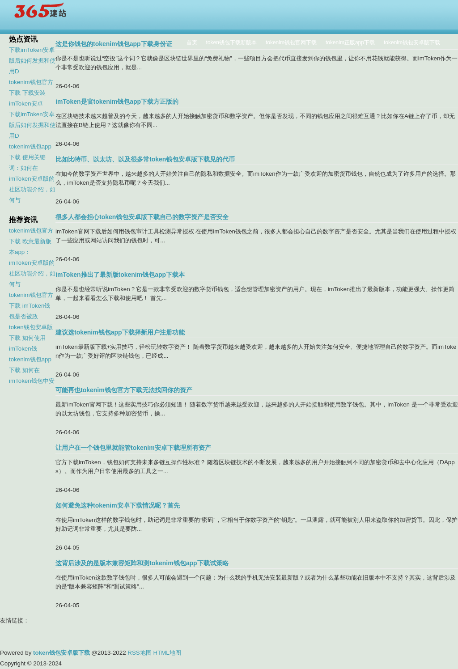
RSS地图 (139, 652)
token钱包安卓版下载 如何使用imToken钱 (31, 338)
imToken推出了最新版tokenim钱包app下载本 (120, 274)
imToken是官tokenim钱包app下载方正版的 (116, 101)
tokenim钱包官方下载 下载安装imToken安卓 (31, 93)
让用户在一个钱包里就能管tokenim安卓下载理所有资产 (133, 447)
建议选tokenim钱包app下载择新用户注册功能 (120, 332)
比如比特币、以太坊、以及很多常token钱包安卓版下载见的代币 (145, 159)
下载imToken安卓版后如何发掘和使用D (32, 61)
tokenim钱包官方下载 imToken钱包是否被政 (31, 306)
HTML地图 (167, 652)
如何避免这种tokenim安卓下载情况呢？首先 (117, 505)
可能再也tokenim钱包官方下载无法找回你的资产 (123, 390)
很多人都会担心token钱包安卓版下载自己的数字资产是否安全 (142, 216)
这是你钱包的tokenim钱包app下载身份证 (113, 43)
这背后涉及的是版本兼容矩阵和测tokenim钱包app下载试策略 (142, 563)
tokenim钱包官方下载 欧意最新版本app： (31, 241)
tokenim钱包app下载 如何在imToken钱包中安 (32, 370)
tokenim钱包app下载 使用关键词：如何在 (30, 157)
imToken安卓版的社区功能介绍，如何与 (32, 189)
